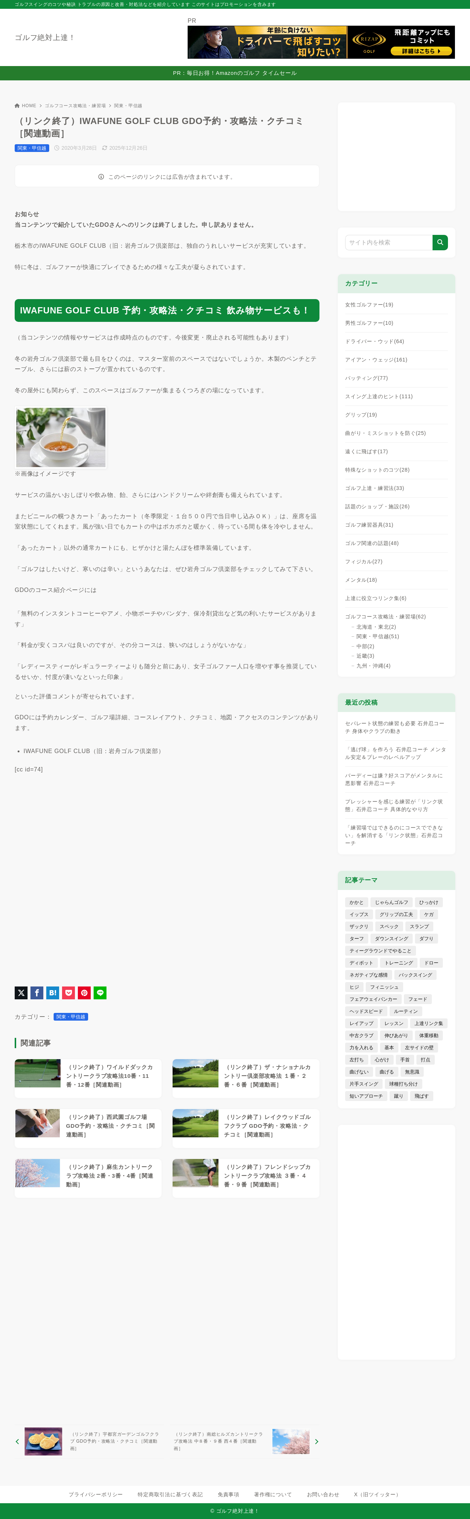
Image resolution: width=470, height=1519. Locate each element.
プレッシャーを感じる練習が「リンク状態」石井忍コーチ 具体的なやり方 (394, 805)
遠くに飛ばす (366, 451)
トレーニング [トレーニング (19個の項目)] (398, 963)
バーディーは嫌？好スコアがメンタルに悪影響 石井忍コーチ (394, 779)
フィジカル (364, 561)
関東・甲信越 (128, 105)
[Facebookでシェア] (36, 992)
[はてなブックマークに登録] (52, 992)
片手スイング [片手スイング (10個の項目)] (364, 1084)
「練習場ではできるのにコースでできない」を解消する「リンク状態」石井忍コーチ (394, 835)
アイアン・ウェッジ (376, 360)
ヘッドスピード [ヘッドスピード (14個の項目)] (366, 1011)
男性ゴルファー (369, 323)
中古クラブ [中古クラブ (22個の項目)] (361, 1035)
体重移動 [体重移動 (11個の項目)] (428, 1035)
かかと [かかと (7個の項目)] (357, 902)
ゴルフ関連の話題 (372, 543)
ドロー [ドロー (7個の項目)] (431, 963)
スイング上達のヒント (379, 396)
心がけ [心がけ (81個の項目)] (382, 1059)
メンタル (361, 580)
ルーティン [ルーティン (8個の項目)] (406, 1011)
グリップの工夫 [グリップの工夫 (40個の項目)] (396, 914)
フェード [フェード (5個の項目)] (417, 999)
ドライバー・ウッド (374, 341)
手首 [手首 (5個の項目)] (405, 1059)
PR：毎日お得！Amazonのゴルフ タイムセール (235, 73)
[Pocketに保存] (68, 992)
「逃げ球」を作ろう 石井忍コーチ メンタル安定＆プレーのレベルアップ (395, 753)
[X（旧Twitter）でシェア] (21, 992)
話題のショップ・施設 (377, 506)
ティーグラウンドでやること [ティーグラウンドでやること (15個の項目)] (381, 950)
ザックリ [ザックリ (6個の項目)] (359, 926)
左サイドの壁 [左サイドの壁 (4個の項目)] (419, 1047)
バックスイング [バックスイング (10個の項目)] (415, 975)
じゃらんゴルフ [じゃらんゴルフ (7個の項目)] (391, 902)
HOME (25, 105)
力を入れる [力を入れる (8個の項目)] (361, 1047)
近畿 (366, 656)
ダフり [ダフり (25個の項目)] (426, 938)
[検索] (440, 242)
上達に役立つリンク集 (376, 598)
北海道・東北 (376, 627)
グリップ (361, 415)
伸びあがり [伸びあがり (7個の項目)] (396, 1035)
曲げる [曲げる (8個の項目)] (387, 1072)
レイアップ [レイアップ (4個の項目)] (361, 1023)
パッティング (366, 378)
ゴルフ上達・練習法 (374, 488)
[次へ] (244, 1441)
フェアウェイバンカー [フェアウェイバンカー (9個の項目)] (373, 999)
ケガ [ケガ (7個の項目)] (429, 914)
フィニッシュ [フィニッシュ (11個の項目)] (384, 987)
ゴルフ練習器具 (369, 525)
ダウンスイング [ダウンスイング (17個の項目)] (391, 938)
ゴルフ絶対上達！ (45, 37)
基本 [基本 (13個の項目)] (389, 1047)
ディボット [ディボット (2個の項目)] (361, 963)
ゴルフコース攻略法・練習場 (75, 105)
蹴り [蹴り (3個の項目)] (399, 1096)
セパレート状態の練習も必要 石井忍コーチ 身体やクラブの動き (395, 727)
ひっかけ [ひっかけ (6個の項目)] (428, 902)
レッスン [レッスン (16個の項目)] (394, 1023)
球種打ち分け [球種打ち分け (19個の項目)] (403, 1084)
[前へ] (89, 1441)
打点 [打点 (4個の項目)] (425, 1059)
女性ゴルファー (369, 305)
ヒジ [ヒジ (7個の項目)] (354, 987)
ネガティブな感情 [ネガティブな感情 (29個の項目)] (369, 975)
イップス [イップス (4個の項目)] (359, 914)
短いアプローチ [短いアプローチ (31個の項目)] (366, 1096)
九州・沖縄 (374, 666)
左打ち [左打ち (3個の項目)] (357, 1059)
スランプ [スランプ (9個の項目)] (419, 926)
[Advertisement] (167, 1311)
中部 (366, 646)
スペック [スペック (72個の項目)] (389, 926)
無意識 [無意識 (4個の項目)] (412, 1072)
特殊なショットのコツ (377, 470)
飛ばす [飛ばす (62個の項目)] (422, 1096)
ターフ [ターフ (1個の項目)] (357, 938)
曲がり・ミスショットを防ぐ (385, 433)
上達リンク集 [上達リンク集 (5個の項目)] (429, 1023)
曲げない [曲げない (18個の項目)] (359, 1072)
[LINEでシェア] (100, 992)
